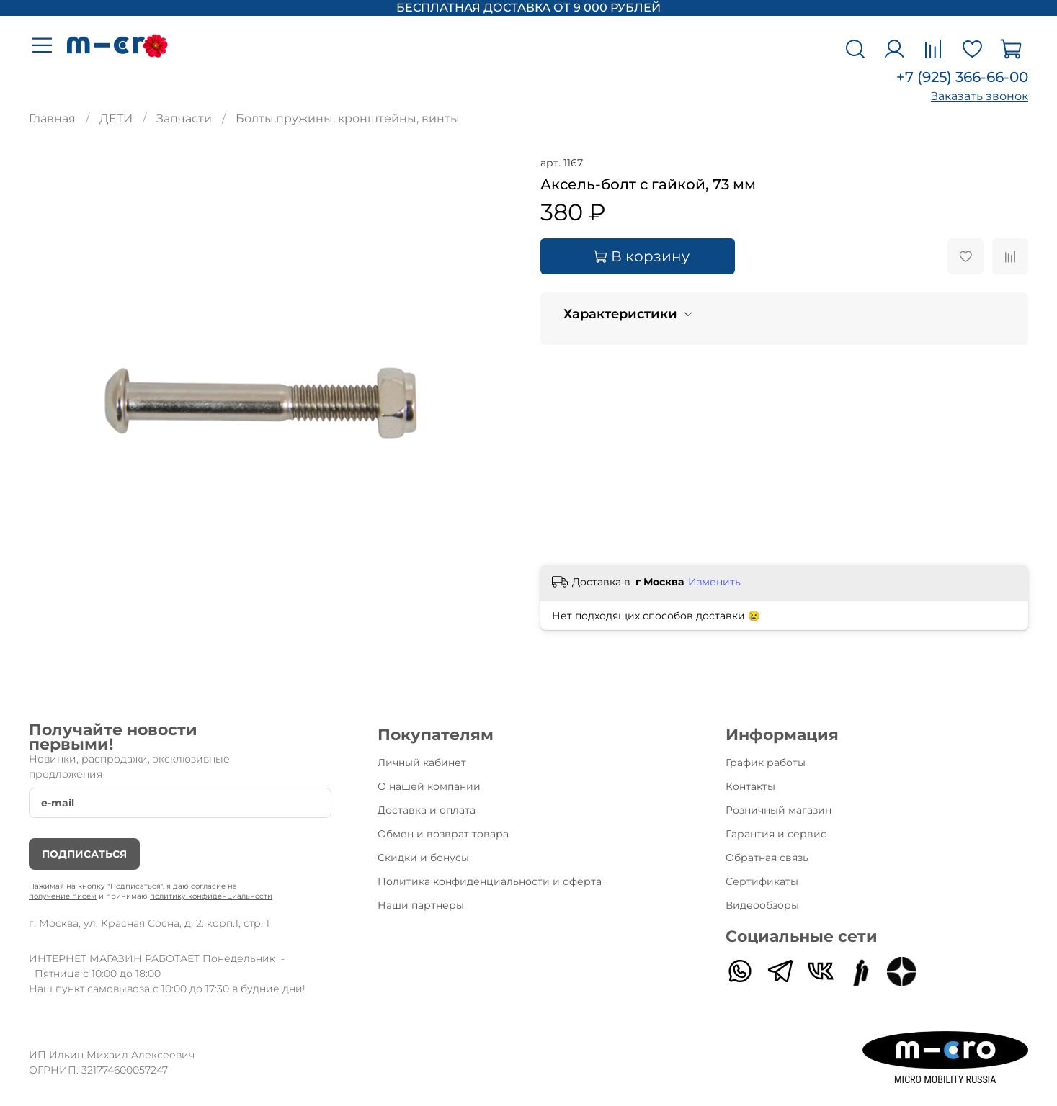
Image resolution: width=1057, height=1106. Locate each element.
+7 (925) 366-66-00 (962, 77)
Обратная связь (767, 857)
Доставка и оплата (427, 810)
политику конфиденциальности (211, 896)
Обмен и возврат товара (443, 833)
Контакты (750, 786)
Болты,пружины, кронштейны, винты (348, 118)
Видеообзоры (762, 905)
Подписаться (84, 854)
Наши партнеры (421, 905)
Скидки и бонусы (423, 857)
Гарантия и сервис (776, 833)
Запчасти (184, 118)
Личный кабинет (422, 762)
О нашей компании (429, 786)
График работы (766, 762)
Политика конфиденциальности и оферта (490, 881)
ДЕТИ (116, 118)
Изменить (714, 581)
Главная (52, 118)
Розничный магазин (778, 810)
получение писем (63, 896)
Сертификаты (762, 881)
